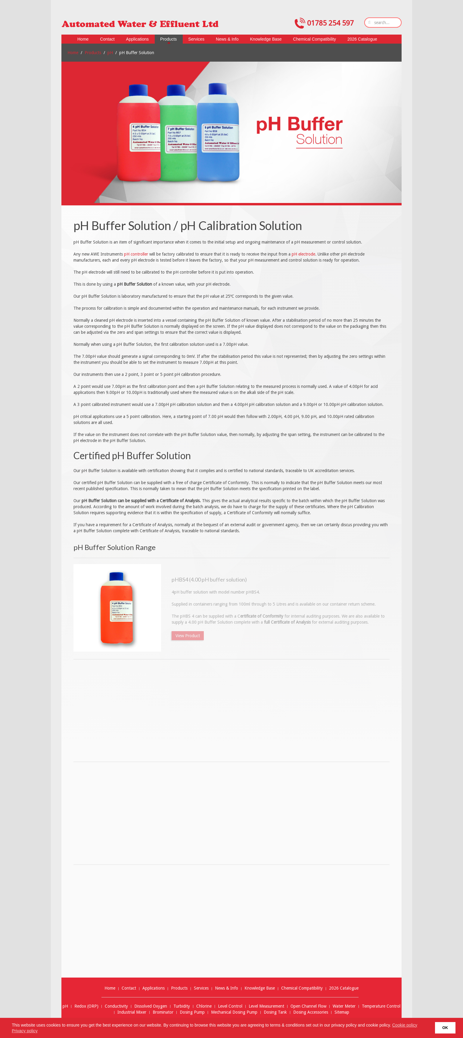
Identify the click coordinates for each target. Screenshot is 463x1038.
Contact (129, 988)
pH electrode (303, 254)
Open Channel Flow (308, 1006)
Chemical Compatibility (302, 988)
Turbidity (181, 1006)
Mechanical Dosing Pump (234, 1012)
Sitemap (341, 1012)
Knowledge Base (259, 988)
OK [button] (445, 1028)
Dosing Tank (275, 1012)
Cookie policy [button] (404, 1025)
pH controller (136, 254)
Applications (153, 988)
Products (93, 52)
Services (201, 988)
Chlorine (204, 1006)
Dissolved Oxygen (150, 1006)
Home (72, 52)
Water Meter (344, 1006)
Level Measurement (266, 1006)
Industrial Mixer (131, 1012)
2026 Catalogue (344, 988)
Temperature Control (381, 1006)
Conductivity (116, 1006)
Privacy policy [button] (25, 1030)
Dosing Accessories (310, 1012)
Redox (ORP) (86, 1006)
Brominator (163, 1012)
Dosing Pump (192, 1012)
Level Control (230, 1006)
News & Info (226, 988)
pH (110, 52)
